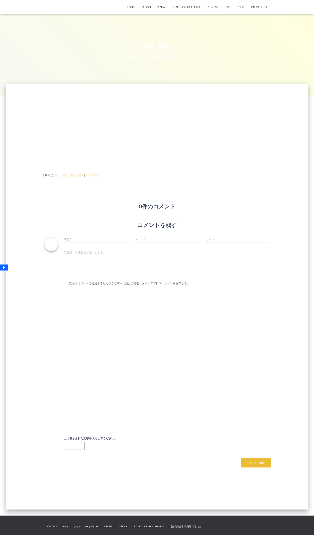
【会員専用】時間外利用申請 (185, 526)
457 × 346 (92, 175)
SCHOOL (146, 7)
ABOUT (131, 7)
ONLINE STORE (259, 7)
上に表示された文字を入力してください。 (90, 438)
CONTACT (213, 7)
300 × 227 (76, 175)
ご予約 (240, 7)
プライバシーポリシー (86, 526)
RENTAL (161, 7)
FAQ (227, 7)
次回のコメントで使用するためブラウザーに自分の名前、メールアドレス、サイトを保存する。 (129, 283)
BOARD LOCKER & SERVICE (187, 7)
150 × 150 (60, 175)
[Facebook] (4, 267)
